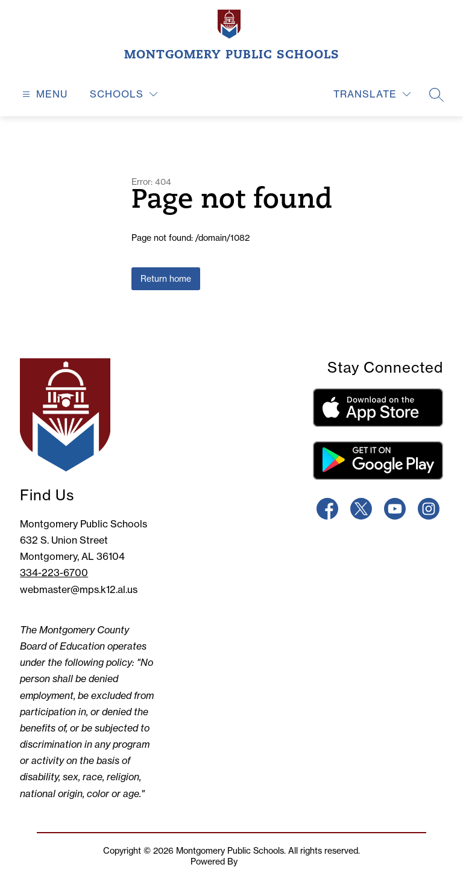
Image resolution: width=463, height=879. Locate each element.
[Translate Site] (372, 94)
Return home (165, 278)
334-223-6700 (54, 573)
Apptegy (256, 861)
